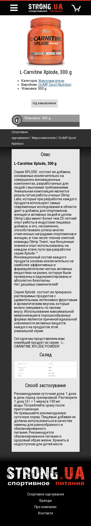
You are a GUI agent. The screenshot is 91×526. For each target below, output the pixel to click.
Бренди (46, 500)
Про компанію (45, 507)
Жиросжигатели (51, 81)
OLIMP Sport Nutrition (54, 85)
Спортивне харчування (45, 494)
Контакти (45, 513)
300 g (46, 118)
